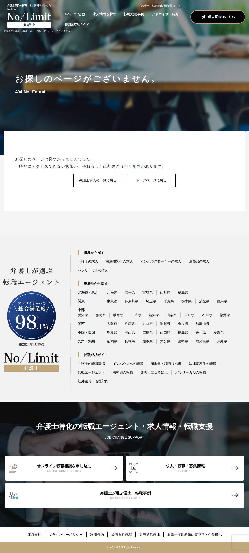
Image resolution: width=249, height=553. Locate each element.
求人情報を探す (104, 14)
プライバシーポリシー (66, 534)
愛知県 (83, 315)
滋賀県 (165, 324)
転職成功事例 (134, 14)
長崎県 (130, 341)
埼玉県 (151, 301)
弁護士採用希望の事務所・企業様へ (194, 534)
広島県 (147, 332)
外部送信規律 (149, 534)
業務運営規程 (121, 534)
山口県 (165, 332)
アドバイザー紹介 (165, 14)
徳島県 (183, 332)
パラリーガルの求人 (93, 270)
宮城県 (147, 292)
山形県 (165, 292)
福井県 (225, 315)
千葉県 (169, 301)
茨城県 (204, 301)
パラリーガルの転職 (190, 372)
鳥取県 (112, 332)
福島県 (183, 292)
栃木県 (186, 301)
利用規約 (97, 534)
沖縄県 (222, 341)
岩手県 (130, 292)
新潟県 (154, 315)
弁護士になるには (154, 372)
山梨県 (172, 315)
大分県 (165, 341)
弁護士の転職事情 (91, 364)
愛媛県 (218, 332)
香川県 (201, 332)
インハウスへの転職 (128, 364)
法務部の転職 (123, 372)
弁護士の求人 (88, 261)
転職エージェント (91, 372)
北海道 (112, 292)
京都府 (147, 324)
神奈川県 (131, 301)
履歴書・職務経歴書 (166, 364)
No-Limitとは (75, 14)
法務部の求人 (199, 261)
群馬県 (222, 301)
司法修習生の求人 (119, 261)
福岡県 (112, 341)
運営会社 (34, 534)
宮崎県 (183, 341)
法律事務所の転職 (202, 364)
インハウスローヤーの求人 (161, 261)
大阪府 (112, 324)
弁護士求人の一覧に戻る (97, 180)
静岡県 (101, 315)
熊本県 (147, 341)
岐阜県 (118, 315)
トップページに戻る (151, 180)
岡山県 (130, 332)
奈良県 (183, 324)
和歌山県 (202, 324)
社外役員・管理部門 (93, 381)
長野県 (189, 315)
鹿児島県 (202, 341)
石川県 (207, 315)
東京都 (112, 301)
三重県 (136, 315)
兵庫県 (130, 324)
